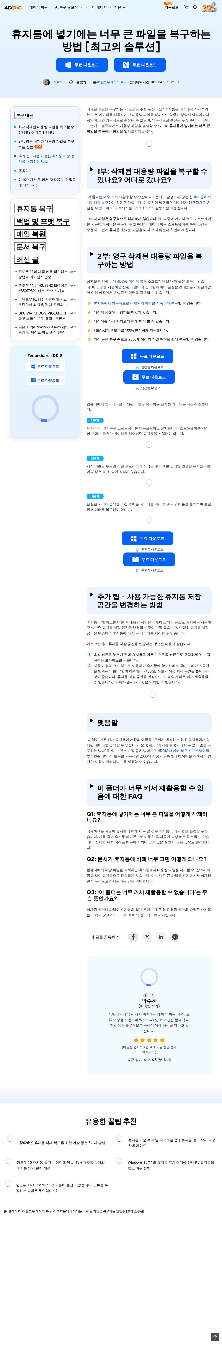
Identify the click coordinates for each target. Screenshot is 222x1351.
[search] (195, 7)
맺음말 (23, 170)
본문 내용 (24, 115)
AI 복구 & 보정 (66, 7)
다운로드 (171, 6)
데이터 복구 (38, 7)
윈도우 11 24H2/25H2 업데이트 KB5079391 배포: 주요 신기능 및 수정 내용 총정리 (47, 288)
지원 (117, 7)
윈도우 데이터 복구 (114, 82)
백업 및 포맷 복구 (43, 221)
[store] (186, 7)
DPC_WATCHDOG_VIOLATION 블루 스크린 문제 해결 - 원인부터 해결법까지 (47, 316)
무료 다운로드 (82, 65)
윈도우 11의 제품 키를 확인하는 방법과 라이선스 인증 (47, 274)
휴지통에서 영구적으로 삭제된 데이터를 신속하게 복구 (136, 303)
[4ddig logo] (13, 7)
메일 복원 (31, 234)
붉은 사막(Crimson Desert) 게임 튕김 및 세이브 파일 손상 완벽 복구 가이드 (47, 330)
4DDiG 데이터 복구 (132, 281)
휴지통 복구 (34, 208)
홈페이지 (15, 1211)
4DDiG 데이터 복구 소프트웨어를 (183, 750)
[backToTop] (215, 1337)
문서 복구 (31, 246)
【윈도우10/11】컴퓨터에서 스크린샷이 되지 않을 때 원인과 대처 (47, 302)
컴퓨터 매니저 (96, 7)
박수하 (57, 82)
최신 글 (27, 259)
